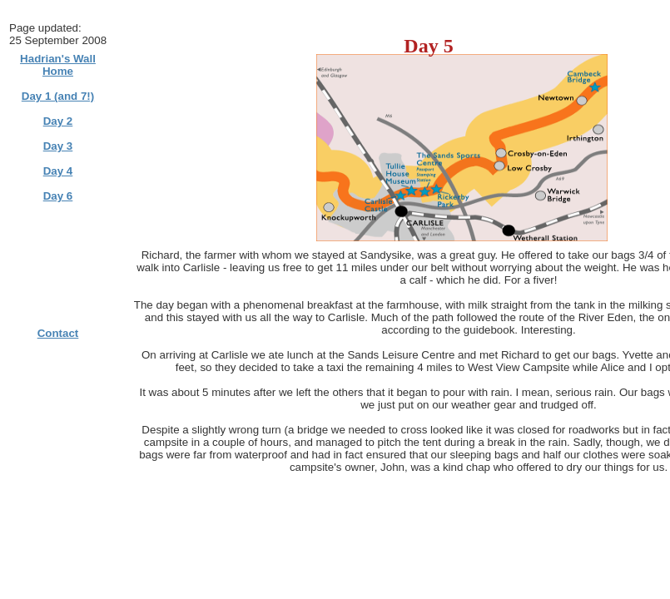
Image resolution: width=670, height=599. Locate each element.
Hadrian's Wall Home (58, 64)
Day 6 (58, 196)
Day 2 (58, 121)
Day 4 (58, 171)
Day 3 (58, 146)
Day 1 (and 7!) (58, 96)
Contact (58, 333)
